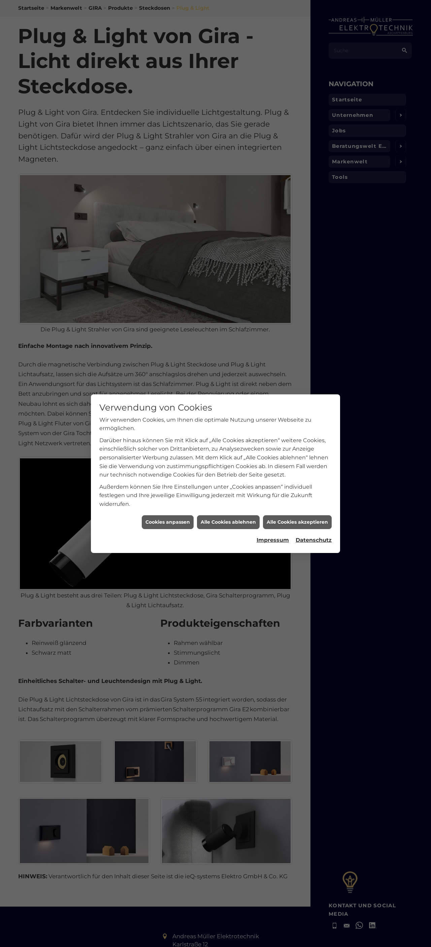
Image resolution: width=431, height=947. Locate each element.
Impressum (273, 526)
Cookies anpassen (167, 508)
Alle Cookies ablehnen (228, 508)
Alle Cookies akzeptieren (297, 508)
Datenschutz (314, 526)
